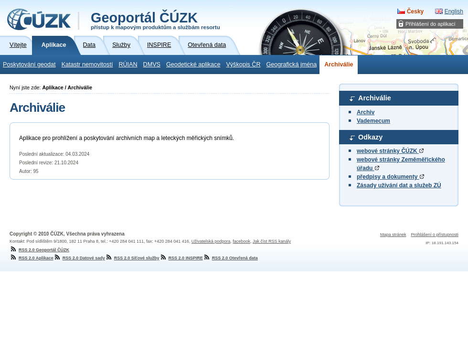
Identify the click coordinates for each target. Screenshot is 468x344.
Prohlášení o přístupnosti (434, 234)
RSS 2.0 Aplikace (31, 258)
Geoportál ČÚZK (155, 20)
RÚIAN (127, 64)
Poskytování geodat (29, 64)
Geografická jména (291, 64)
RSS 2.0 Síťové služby (132, 258)
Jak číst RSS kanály (272, 241)
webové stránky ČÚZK (390, 151)
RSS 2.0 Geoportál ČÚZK (39, 249)
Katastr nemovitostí (87, 64)
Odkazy (370, 137)
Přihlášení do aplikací (430, 24)
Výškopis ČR (243, 64)
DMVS (151, 64)
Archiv (365, 112)
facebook (241, 241)
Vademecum (373, 121)
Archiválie (338, 64)
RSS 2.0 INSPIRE (181, 258)
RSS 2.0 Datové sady (79, 258)
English (454, 11)
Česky (415, 11)
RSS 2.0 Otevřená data (230, 258)
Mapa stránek (393, 234)
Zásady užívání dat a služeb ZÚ (399, 185)
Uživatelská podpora (211, 241)
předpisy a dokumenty (390, 176)
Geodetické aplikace (193, 64)
